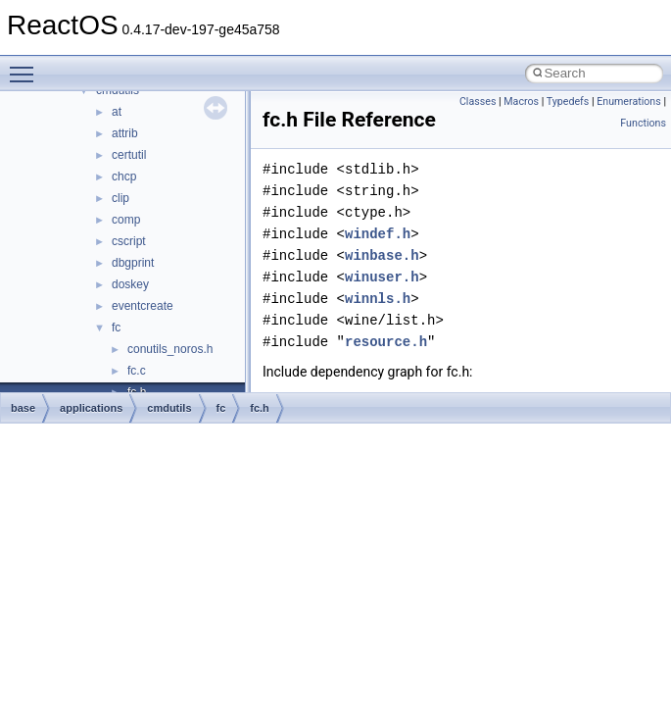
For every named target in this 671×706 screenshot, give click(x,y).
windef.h (377, 234)
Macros (521, 101)
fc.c (136, 371)
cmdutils (169, 408)
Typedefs (568, 101)
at (116, 112)
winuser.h (382, 277)
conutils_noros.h (170, 349)
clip (120, 198)
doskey (130, 284)
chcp (124, 176)
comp (126, 220)
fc (116, 327)
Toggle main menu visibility (26, 66)
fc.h (259, 408)
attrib (125, 133)
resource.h (386, 341)
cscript (129, 241)
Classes (477, 101)
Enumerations (629, 101)
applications (91, 408)
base (23, 408)
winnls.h (377, 298)
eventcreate (142, 306)
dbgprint (133, 263)
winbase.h (382, 255)
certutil (129, 155)
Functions (643, 123)
